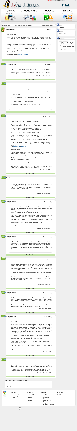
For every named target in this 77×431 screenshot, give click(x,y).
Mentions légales (16, 396)
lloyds (50, 201)
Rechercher (61, 35)
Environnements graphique (48, 404)
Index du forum (20, 380)
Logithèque (30, 398)
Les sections (4, 25)
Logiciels (44, 396)
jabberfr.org (23, 146)
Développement (45, 403)
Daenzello (49, 29)
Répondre (26, 60)
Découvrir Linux (31, 394)
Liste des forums (12, 380)
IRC (58, 396)
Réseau (44, 398)
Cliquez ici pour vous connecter (12, 386)
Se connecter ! (62, 27)
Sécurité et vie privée (46, 400)
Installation (44, 394)
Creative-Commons (50, 407)
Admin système (45, 397)
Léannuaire (30, 397)
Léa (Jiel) (49, 116)
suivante (52, 25)
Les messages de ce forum (22, 25)
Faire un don (15, 397)
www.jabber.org (16, 146)
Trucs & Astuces (31, 396)
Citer (31, 60)
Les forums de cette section (12, 25)
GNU (62, 0)
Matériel (44, 401)
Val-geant (49, 316)
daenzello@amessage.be (23, 54)
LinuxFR (55, 0)
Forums (59, 394)
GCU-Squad (59, 0)
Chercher (26, 380)
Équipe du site (16, 394)
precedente (48, 25)
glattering (49, 259)
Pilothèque (30, 400)
